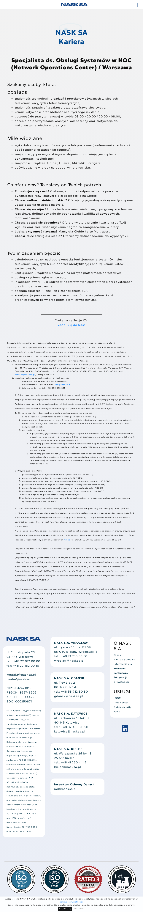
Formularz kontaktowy (121, 669)
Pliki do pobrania (124, 659)
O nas (117, 655)
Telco (117, 711)
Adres (67, 540)
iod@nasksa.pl (63, 384)
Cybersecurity (123, 707)
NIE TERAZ (79, 909)
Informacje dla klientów (123, 664)
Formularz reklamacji (120, 673)
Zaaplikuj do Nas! (71, 325)
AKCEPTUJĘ (65, 909)
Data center (121, 702)
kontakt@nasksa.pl (25, 374)
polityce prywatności (71, 902)
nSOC (117, 698)
